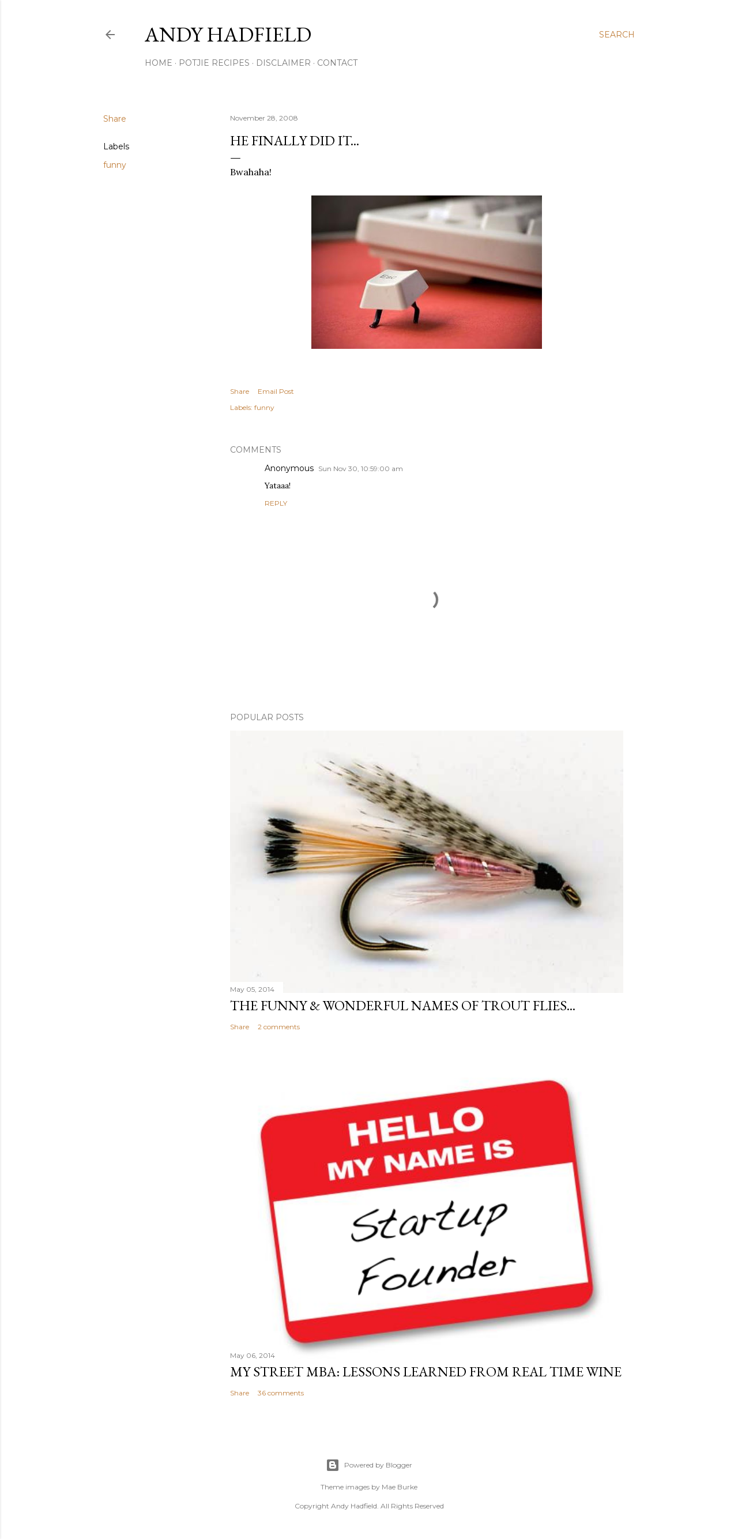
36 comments (281, 1393)
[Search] (617, 34)
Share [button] (114, 119)
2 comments (279, 1026)
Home (158, 63)
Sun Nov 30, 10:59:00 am (360, 468)
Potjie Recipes (214, 63)
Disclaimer (283, 63)
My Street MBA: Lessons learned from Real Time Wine (426, 1371)
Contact (337, 63)
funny (114, 165)
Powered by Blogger (369, 1465)
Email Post (276, 391)
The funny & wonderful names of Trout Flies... (402, 1005)
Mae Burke (399, 1486)
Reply (276, 503)
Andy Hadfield (228, 34)
